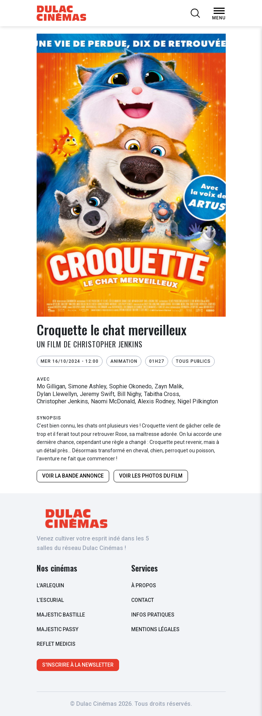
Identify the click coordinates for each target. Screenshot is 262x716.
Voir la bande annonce (73, 476)
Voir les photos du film (150, 476)
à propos (143, 585)
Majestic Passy (57, 629)
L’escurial (50, 600)
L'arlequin (50, 585)
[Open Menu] (219, 10)
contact (142, 600)
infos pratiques (152, 615)
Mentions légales (155, 629)
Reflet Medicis (56, 644)
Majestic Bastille (61, 615)
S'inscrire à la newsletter (78, 665)
